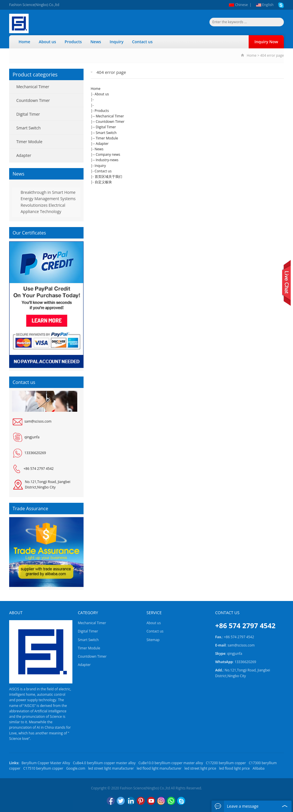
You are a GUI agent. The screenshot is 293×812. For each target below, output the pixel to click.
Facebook (111, 801)
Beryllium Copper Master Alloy (45, 762)
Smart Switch (106, 132)
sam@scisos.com (38, 421)
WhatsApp (171, 801)
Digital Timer (106, 127)
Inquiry (116, 41)
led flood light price (234, 768)
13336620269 (35, 452)
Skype (181, 801)
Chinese (238, 4)
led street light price (200, 768)
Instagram (161, 801)
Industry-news (107, 159)
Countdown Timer (110, 121)
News (95, 41)
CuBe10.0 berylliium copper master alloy (170, 762)
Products (73, 41)
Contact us (142, 41)
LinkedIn (131, 801)
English (265, 4)
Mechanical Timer (110, 116)
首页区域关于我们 (108, 176)
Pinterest (141, 801)
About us (47, 41)
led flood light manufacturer (159, 768)
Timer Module (107, 138)
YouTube (151, 801)
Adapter (102, 143)
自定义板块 (103, 182)
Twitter (121, 801)
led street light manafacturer (111, 768)
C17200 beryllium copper (226, 762)
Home (24, 41)
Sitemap (153, 639)
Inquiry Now (266, 41)
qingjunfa (31, 437)
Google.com (75, 768)
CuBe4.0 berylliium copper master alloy (104, 762)
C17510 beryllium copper (43, 768)
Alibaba (259, 768)
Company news (108, 154)
